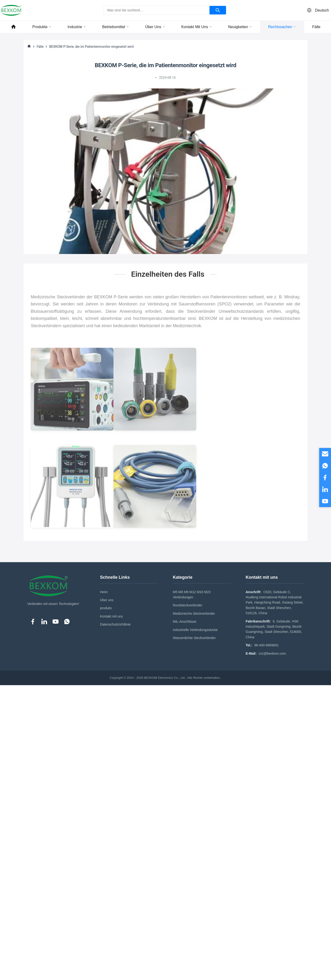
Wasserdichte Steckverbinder (194, 638)
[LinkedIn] (44, 621)
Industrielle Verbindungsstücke (195, 630)
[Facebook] (33, 621)
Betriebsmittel (115, 27)
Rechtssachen (282, 27)
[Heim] (29, 46)
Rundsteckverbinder (187, 605)
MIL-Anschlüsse (184, 621)
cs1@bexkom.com (272, 653)
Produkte (42, 27)
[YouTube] (55, 621)
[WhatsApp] (67, 621)
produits (106, 608)
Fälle (316, 27)
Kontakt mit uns (196, 27)
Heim (104, 592)
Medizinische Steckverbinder (194, 613)
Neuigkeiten (240, 27)
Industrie (77, 27)
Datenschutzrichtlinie (115, 624)
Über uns (155, 27)
